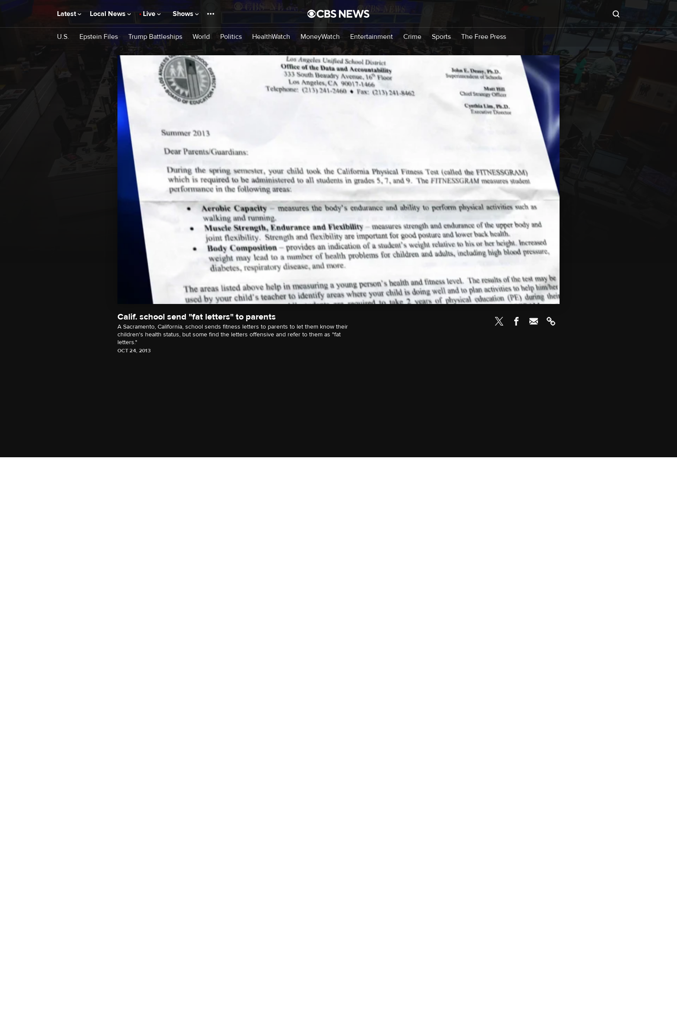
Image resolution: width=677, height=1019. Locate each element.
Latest (69, 13)
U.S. (63, 37)
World (201, 37)
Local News (110, 13)
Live (152, 13)
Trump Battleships (155, 37)
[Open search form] (616, 14)
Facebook (516, 321)
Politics (231, 37)
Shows (186, 13)
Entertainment (371, 37)
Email (533, 321)
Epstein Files (98, 37)
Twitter (499, 321)
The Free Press (483, 37)
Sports (441, 37)
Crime (412, 37)
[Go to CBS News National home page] (338, 13)
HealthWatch (271, 37)
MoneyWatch (320, 37)
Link (551, 321)
